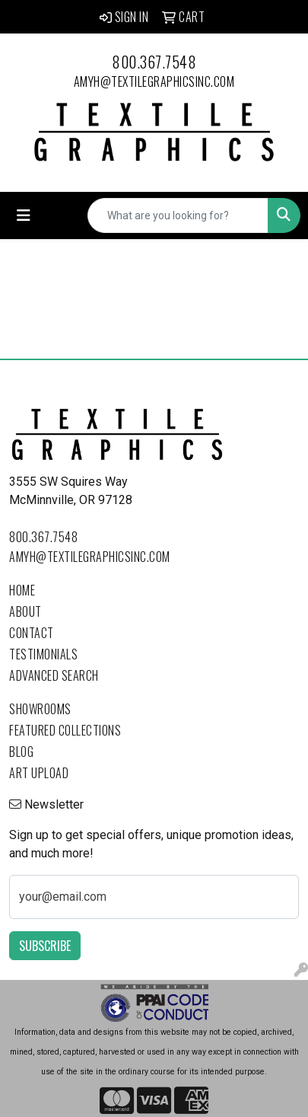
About (25, 611)
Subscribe (45, 946)
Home (22, 590)
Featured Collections (65, 730)
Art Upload (38, 773)
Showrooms (40, 709)
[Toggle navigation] (24, 215)
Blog (21, 751)
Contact (31, 633)
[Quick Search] (177, 215)
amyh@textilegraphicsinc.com (154, 81)
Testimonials (43, 654)
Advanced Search (54, 675)
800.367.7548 (154, 61)
